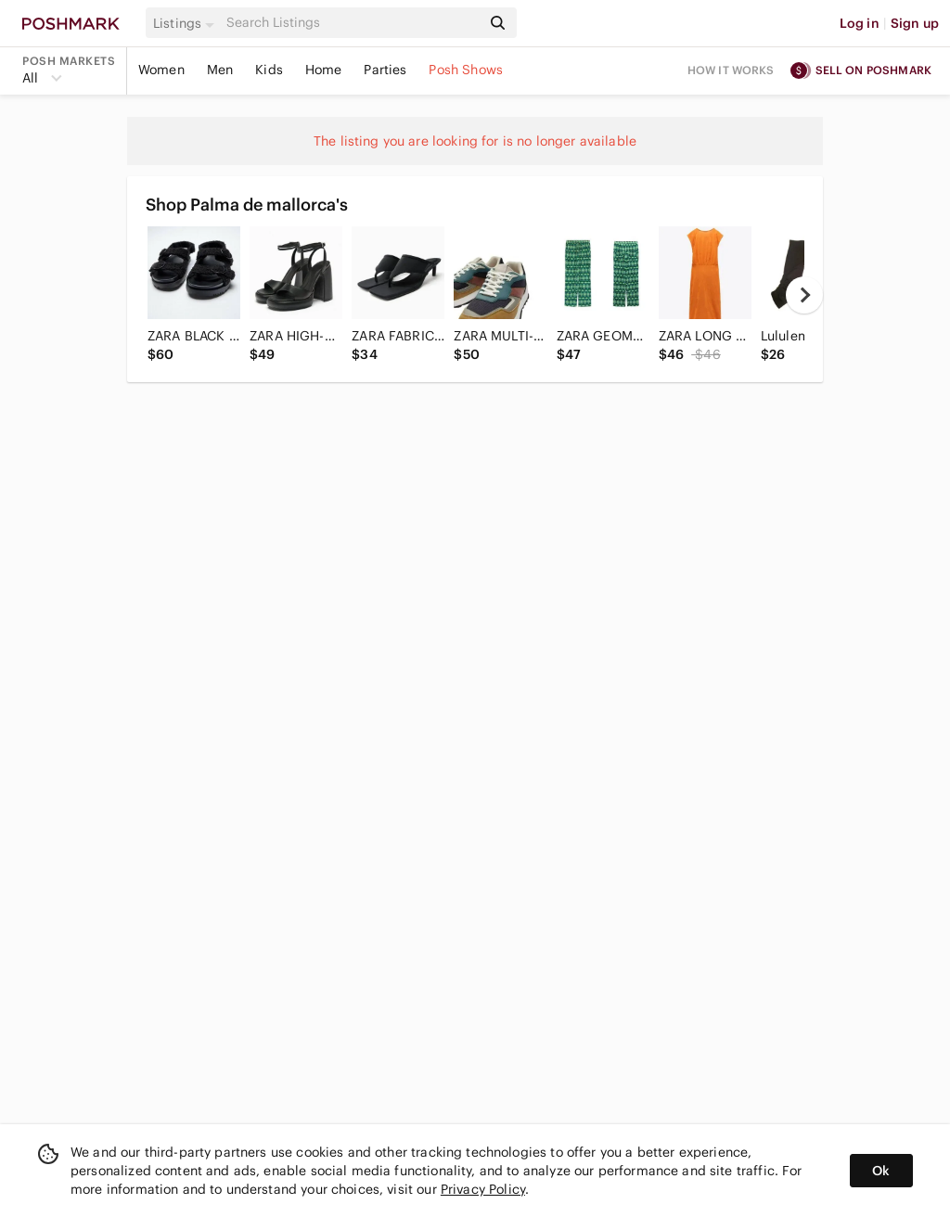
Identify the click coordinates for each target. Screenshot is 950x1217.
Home (323, 69)
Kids (269, 69)
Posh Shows (466, 69)
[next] (804, 295)
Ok (881, 1170)
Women (161, 69)
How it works (731, 70)
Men (220, 69)
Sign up (915, 23)
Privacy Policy (483, 1189)
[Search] (351, 22)
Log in (859, 23)
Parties (385, 69)
